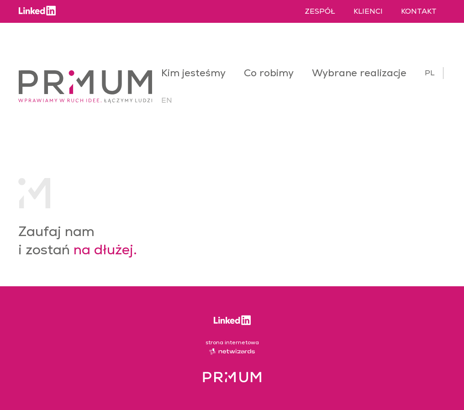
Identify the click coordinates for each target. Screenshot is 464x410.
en (166, 100)
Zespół (320, 11)
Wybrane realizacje (359, 72)
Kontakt (419, 11)
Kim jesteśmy (193, 72)
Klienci (368, 11)
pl (429, 73)
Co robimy (269, 72)
